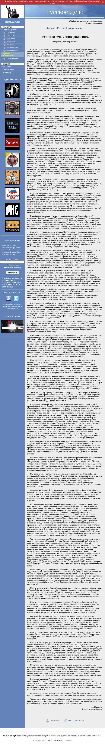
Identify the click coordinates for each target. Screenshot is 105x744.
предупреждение (38, 740)
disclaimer (68, 740)
